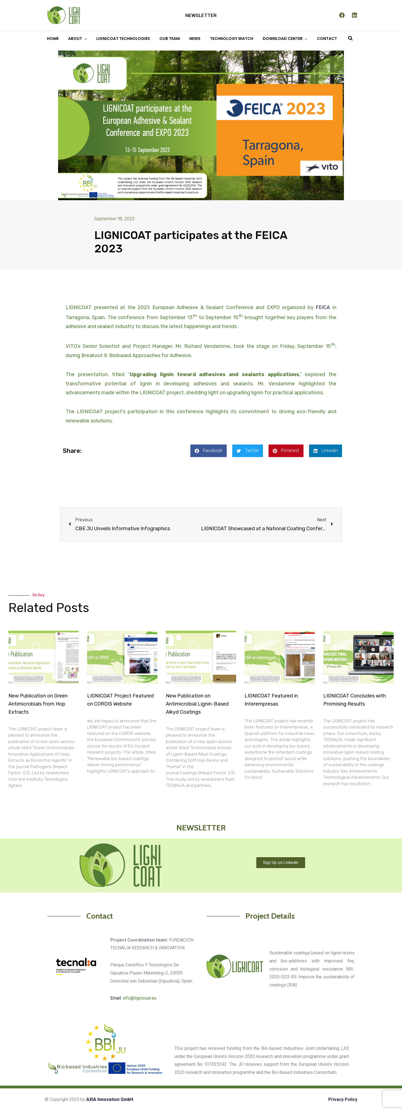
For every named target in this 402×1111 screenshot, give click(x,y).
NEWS (194, 38)
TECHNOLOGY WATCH (231, 38)
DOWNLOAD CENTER (283, 38)
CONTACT (327, 38)
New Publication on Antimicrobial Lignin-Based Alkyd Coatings (197, 704)
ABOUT (75, 38)
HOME (53, 38)
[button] (208, 451)
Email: (133, 998)
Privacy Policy (342, 1099)
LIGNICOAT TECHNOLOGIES (123, 38)
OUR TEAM (169, 38)
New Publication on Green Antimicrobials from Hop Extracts (38, 704)
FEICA (323, 307)
